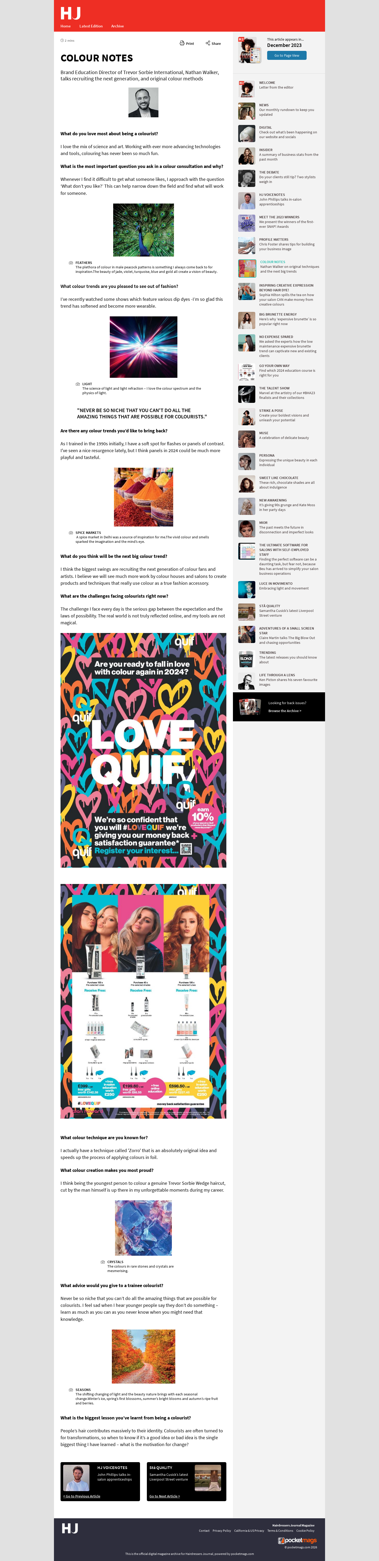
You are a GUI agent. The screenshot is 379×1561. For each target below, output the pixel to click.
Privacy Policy (222, 1531)
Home (66, 25)
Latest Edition (91, 25)
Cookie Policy (305, 1531)
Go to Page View (287, 55)
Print (187, 43)
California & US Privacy (249, 1531)
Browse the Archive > (284, 710)
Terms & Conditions (280, 1531)
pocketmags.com (298, 1547)
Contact (204, 1531)
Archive (117, 25)
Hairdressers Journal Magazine (293, 1525)
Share (213, 43)
